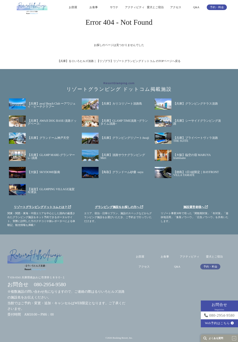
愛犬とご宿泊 (155, 7)
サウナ (114, 7)
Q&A (196, 7)
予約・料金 (217, 7)
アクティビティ (134, 7)
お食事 (93, 7)
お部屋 (73, 7)
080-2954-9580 (219, 315)
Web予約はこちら (219, 323)
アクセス (175, 7)
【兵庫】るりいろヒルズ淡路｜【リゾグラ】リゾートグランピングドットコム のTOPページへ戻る (119, 61)
